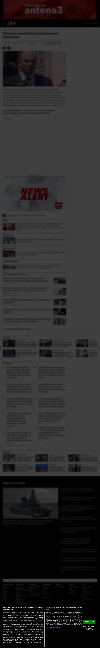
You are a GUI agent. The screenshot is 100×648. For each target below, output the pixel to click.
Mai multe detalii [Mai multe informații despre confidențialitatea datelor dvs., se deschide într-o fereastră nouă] (37, 620)
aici (35, 634)
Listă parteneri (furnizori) (53, 627)
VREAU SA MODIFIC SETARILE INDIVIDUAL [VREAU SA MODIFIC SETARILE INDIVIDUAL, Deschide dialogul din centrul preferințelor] (89, 628)
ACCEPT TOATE (89, 621)
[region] (50, 626)
